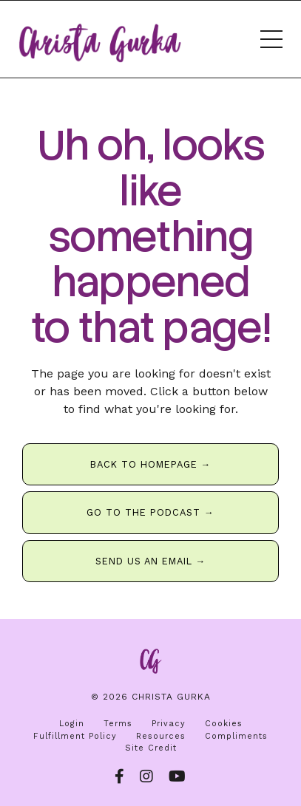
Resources (161, 736)
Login (71, 723)
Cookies (224, 723)
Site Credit (151, 748)
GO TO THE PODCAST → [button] (150, 512)
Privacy (169, 723)
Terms (118, 723)
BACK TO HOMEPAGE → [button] (151, 464)
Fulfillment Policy (75, 736)
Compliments (236, 736)
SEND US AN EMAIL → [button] (150, 561)
